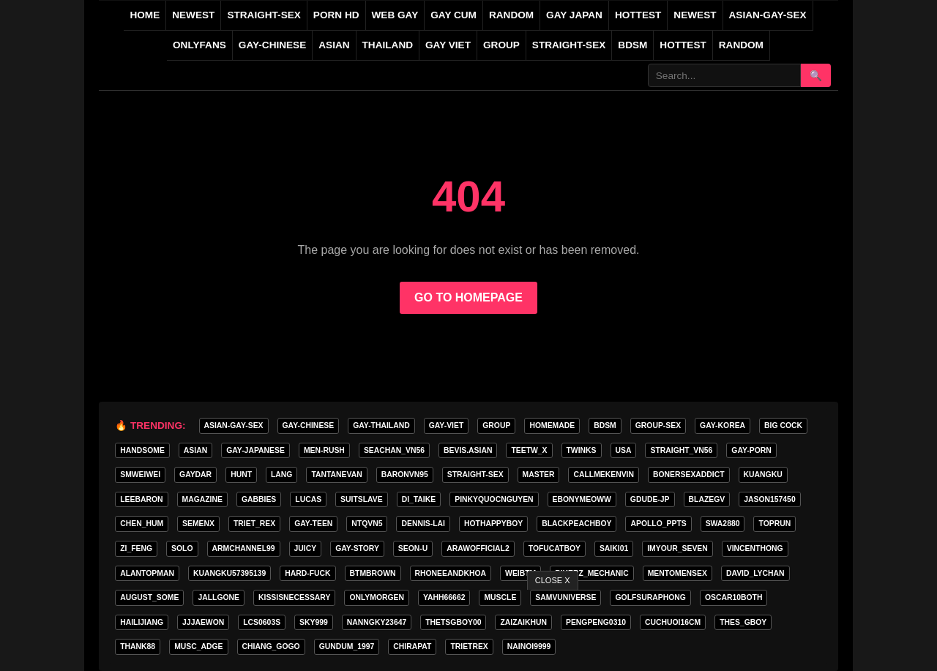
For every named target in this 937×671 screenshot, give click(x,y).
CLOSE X (552, 580)
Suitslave (361, 499)
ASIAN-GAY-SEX (768, 15)
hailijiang (141, 622)
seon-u (413, 548)
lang (281, 475)
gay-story (357, 548)
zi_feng (136, 548)
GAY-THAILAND (381, 425)
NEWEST (193, 15)
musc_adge (198, 646)
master (539, 475)
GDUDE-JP (650, 499)
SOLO (182, 548)
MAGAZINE (202, 499)
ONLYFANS (199, 45)
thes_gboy (743, 622)
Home (145, 15)
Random (741, 45)
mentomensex (677, 573)
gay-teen (313, 524)
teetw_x (529, 450)
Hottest (683, 45)
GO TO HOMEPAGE (468, 297)
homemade (552, 425)
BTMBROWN (373, 573)
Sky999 (313, 622)
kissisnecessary (294, 597)
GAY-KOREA (722, 425)
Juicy (305, 548)
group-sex (658, 425)
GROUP (501, 45)
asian (195, 450)
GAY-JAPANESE (255, 450)
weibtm (520, 573)
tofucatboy (555, 548)
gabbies (259, 499)
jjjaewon (203, 622)
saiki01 (614, 548)
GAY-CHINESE (272, 45)
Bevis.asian (468, 450)
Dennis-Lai (422, 524)
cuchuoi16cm (673, 622)
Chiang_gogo (271, 646)
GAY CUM (453, 15)
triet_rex (254, 524)
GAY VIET (448, 45)
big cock (783, 425)
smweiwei (140, 475)
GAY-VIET (446, 425)
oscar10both (734, 597)
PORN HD (336, 15)
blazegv (707, 499)
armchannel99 (243, 548)
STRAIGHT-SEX (263, 15)
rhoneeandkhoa (451, 573)
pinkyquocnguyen (494, 499)
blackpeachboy (576, 524)
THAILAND (387, 45)
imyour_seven (677, 548)
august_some (149, 597)
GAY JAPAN (574, 15)
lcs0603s (261, 622)
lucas (308, 499)
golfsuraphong (650, 597)
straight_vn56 (681, 450)
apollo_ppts (658, 524)
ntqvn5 (366, 524)
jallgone (218, 597)
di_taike (419, 499)
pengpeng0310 (596, 622)
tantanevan (336, 475)
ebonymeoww (582, 499)
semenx (198, 524)
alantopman (147, 573)
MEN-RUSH (324, 450)
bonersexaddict (689, 475)
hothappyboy (493, 524)
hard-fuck (307, 573)
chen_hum (141, 524)
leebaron (141, 499)
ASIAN (333, 45)
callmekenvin (603, 475)
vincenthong (755, 548)
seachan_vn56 (394, 450)
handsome (142, 450)
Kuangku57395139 (229, 573)
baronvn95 (404, 475)
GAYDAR (195, 475)
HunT (241, 475)
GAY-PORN (751, 450)
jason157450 (769, 499)
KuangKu (763, 475)
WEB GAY (395, 15)
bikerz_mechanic (591, 573)
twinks (582, 450)
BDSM (632, 45)
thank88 (137, 646)
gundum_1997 (347, 646)
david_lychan (755, 573)
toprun (774, 524)
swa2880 (723, 524)
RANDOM (511, 15)
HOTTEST (638, 15)
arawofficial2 (478, 548)
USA (624, 450)
